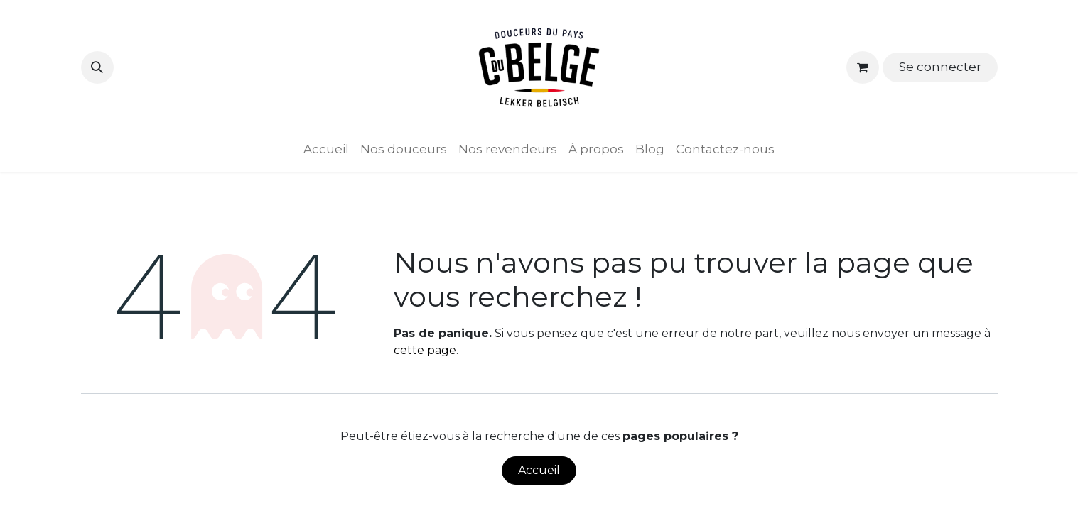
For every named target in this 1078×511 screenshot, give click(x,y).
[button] (97, 67)
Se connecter (940, 67)
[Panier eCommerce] (862, 67)
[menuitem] (326, 150)
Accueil (539, 470)
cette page (425, 350)
